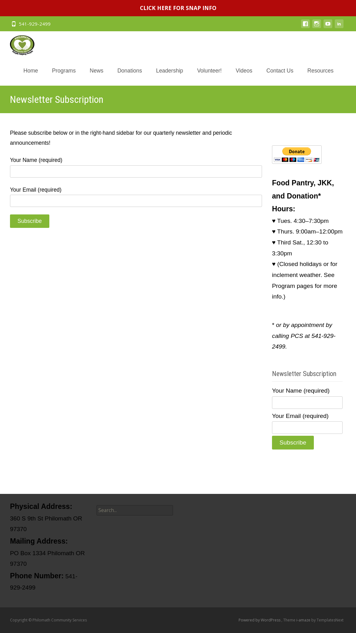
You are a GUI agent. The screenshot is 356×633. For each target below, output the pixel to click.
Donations (129, 77)
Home (30, 77)
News (96, 77)
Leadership (169, 77)
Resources (320, 77)
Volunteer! (209, 77)
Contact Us (280, 77)
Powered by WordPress (260, 620)
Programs (64, 77)
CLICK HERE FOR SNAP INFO (178, 8)
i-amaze (303, 620)
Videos (244, 77)
